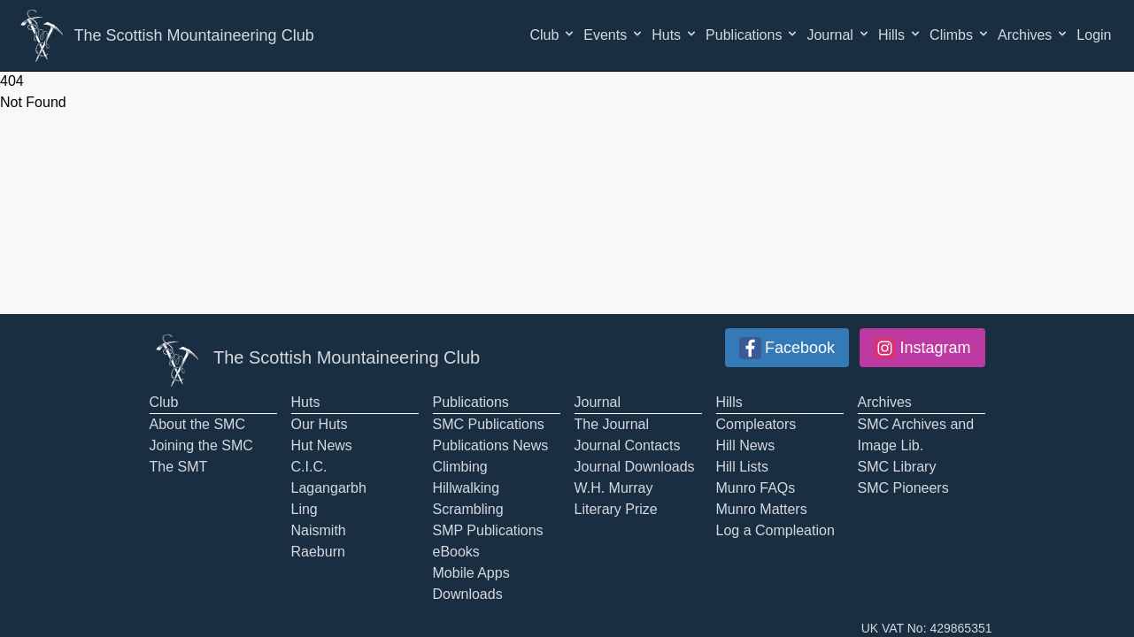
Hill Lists (742, 466)
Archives (1033, 34)
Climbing (460, 466)
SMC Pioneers (903, 487)
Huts (675, 34)
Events (613, 34)
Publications (752, 34)
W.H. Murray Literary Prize (616, 498)
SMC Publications (488, 424)
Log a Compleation (775, 530)
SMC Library (897, 466)
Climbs (960, 34)
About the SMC (198, 424)
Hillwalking (466, 487)
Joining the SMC (201, 445)
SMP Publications (488, 530)
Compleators (756, 424)
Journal (838, 34)
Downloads (468, 594)
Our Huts (319, 424)
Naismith (318, 530)
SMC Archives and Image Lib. (916, 435)
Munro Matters (761, 509)
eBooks (456, 551)
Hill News (745, 445)
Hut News (321, 445)
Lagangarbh (328, 487)
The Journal (612, 424)
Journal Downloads (635, 466)
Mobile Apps (471, 572)
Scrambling (468, 509)
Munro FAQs (756, 487)
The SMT (179, 466)
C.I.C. (309, 466)
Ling (304, 509)
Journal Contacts (628, 445)
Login (1093, 34)
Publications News (491, 445)
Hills (900, 34)
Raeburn (318, 551)
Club (552, 34)
